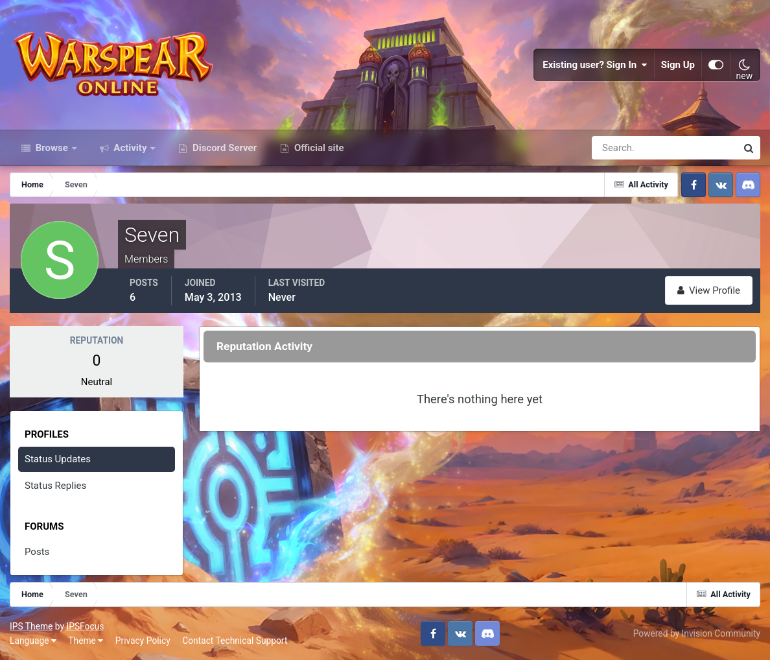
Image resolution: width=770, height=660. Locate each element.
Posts (37, 552)
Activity (130, 148)
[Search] (620, 147)
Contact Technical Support (234, 640)
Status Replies (55, 485)
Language (33, 640)
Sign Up (678, 65)
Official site (318, 148)
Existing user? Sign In (595, 64)
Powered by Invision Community (696, 633)
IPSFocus (85, 626)
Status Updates (58, 459)
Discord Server (223, 148)
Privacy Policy (142, 640)
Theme (85, 640)
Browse (52, 148)
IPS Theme (31, 626)
